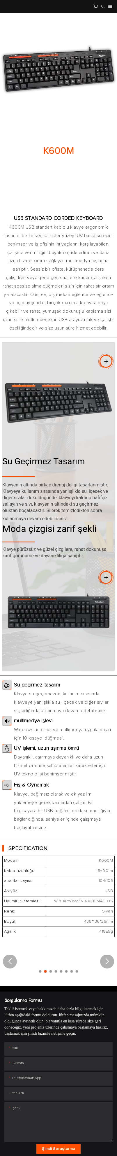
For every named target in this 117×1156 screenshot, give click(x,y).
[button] (10, 961)
